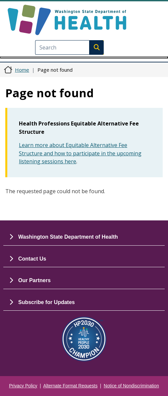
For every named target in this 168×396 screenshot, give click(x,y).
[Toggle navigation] (84, 57)
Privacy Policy (23, 385)
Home (22, 69)
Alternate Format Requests (70, 385)
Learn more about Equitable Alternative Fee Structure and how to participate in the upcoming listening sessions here (80, 153)
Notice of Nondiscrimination (131, 385)
